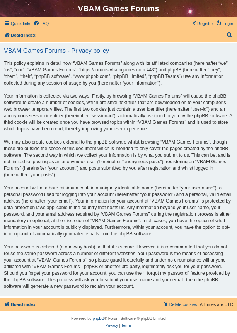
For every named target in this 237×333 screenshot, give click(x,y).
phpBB (98, 318)
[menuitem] (41, 23)
